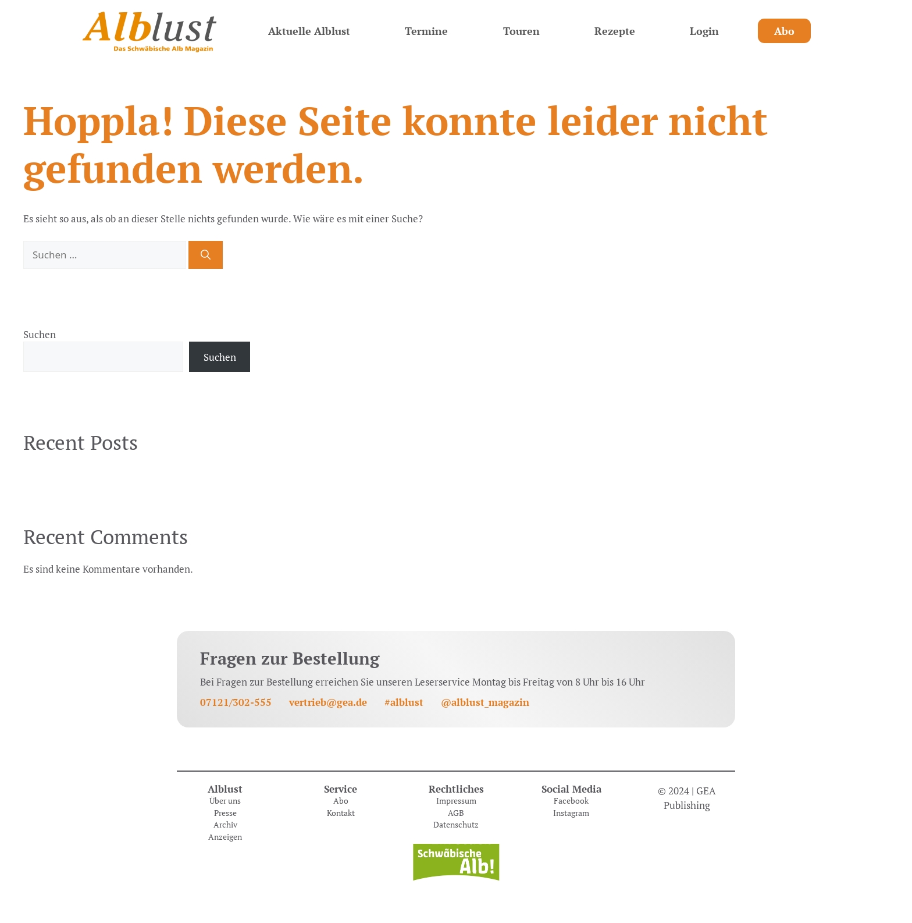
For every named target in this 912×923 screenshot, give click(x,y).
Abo (784, 31)
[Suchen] (205, 255)
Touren (521, 31)
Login (704, 31)
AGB (456, 813)
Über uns (225, 801)
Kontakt (341, 813)
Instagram (571, 813)
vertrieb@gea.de (328, 702)
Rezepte (614, 31)
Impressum (456, 801)
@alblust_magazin (485, 702)
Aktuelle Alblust (309, 31)
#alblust (403, 702)
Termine (426, 31)
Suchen (39, 334)
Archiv (225, 824)
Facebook (571, 801)
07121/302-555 (236, 702)
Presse (225, 813)
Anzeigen (225, 837)
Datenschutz (456, 824)
